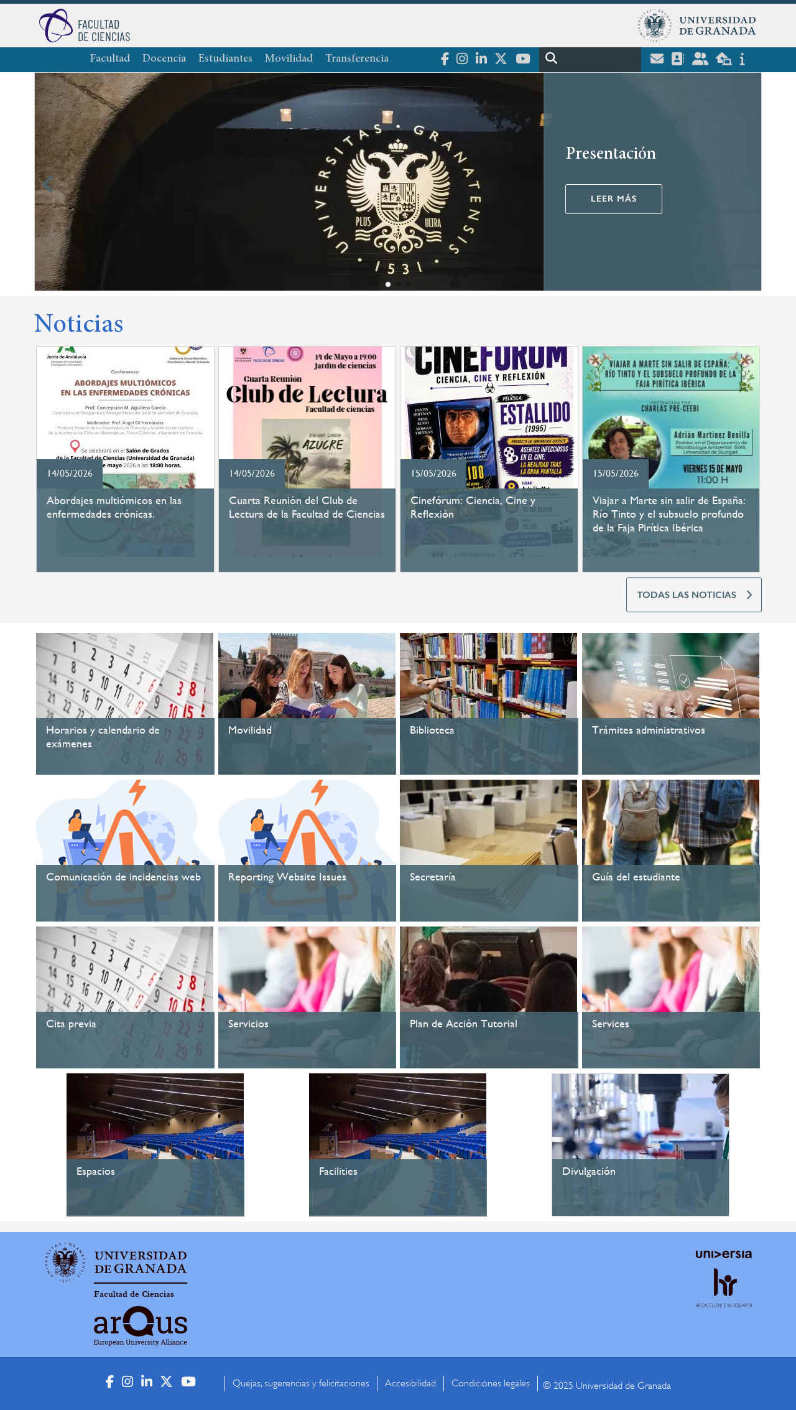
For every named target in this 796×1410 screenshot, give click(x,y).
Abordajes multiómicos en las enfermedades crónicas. (114, 506)
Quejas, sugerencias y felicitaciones (301, 1383)
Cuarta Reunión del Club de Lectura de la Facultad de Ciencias (307, 506)
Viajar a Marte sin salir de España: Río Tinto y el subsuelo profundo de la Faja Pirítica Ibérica (669, 513)
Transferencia (357, 59)
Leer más (614, 199)
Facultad (110, 59)
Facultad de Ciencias (134, 1294)
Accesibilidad (410, 1383)
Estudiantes (225, 59)
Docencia (164, 59)
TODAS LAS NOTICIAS (686, 594)
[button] (388, 284)
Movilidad (289, 59)
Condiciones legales (490, 1383)
